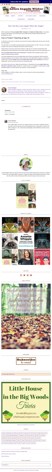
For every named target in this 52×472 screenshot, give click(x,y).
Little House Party (29, 435)
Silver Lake (38, 438)
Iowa (46, 433)
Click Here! (34, 2)
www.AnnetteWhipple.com (7, 73)
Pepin (19, 438)
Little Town (26, 81)
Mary (8, 438)
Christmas (15, 433)
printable (10, 443)
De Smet (20, 433)
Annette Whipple (12, 120)
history (16, 81)
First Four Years (33, 433)
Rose (33, 438)
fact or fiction (10, 81)
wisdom (33, 443)
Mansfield (4, 438)
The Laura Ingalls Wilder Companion (9, 440)
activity (23, 440)
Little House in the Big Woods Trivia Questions (26, 424)
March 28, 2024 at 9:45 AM (12, 122)
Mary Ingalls (13, 438)
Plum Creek (24, 438)
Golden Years (40, 433)
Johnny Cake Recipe (5, 456)
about (19, 440)
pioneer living (4, 443)
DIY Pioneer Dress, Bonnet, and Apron (8, 453)
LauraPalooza (21, 435)
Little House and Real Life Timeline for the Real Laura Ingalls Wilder (14, 451)
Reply (49, 117)
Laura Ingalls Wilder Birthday (11, 435)
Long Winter (42, 435)
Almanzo (3, 433)
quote (15, 443)
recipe (19, 443)
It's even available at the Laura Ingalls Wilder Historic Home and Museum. (25, 59)
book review (28, 440)
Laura (20, 81)
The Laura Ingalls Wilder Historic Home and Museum (13, 52)
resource (29, 443)
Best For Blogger (36, 470)
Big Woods (9, 433)
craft (33, 440)
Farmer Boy (26, 433)
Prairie (29, 438)
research (32, 81)
